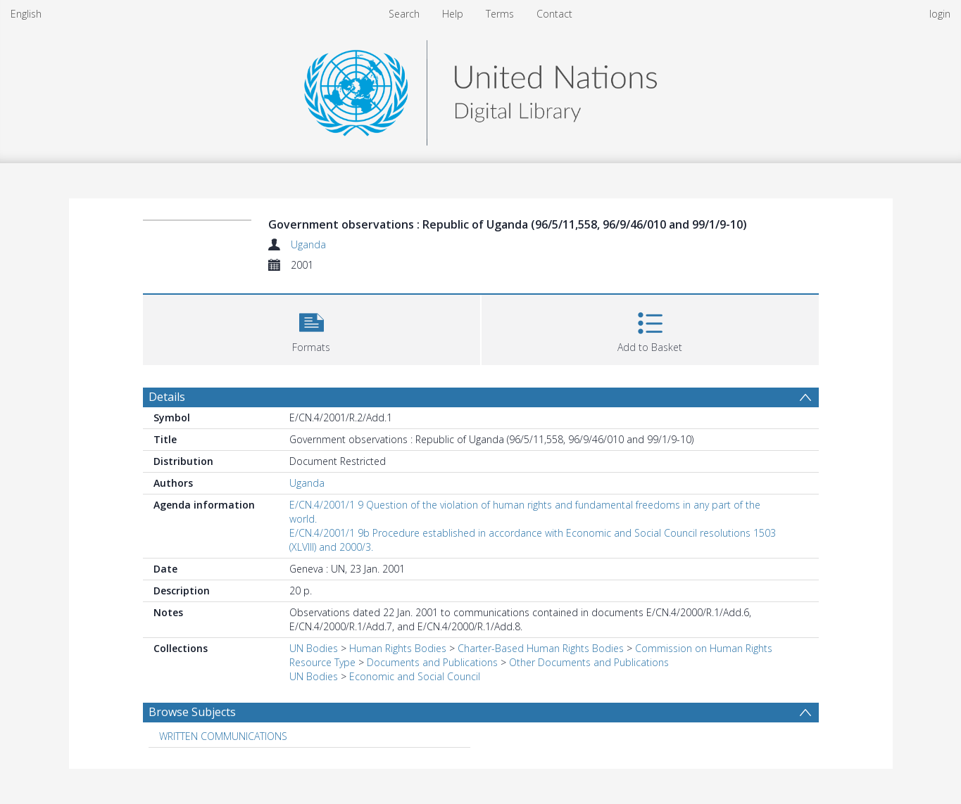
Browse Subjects (192, 712)
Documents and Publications (432, 662)
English (26, 13)
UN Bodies (313, 648)
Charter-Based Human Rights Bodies (541, 648)
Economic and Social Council (414, 676)
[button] (311, 328)
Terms (500, 13)
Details (167, 396)
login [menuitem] (939, 13)
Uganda (308, 244)
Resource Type (322, 662)
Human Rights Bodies (397, 648)
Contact (554, 13)
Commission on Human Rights (703, 648)
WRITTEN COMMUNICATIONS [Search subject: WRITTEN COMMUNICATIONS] (223, 736)
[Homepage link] (480, 89)
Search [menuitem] (404, 13)
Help (452, 13)
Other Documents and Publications (589, 662)
